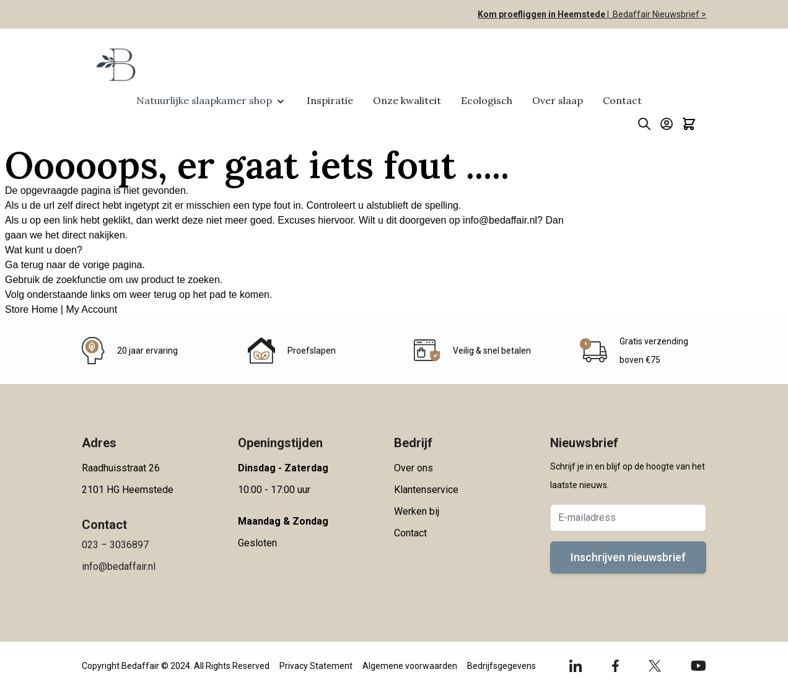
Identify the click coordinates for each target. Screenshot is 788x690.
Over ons (413, 468)
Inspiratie (330, 100)
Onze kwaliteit (407, 100)
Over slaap (557, 100)
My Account (91, 309)
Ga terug (24, 265)
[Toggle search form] (644, 123)
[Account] (666, 123)
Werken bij (416, 511)
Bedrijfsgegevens (501, 666)
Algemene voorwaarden (409, 666)
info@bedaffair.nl (500, 220)
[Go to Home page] (115, 64)
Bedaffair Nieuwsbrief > (657, 14)
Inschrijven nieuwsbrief (628, 557)
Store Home (31, 309)
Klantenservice (426, 490)
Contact (622, 100)
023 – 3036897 (115, 545)
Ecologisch (486, 100)
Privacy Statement (315, 666)
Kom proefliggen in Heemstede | (543, 14)
